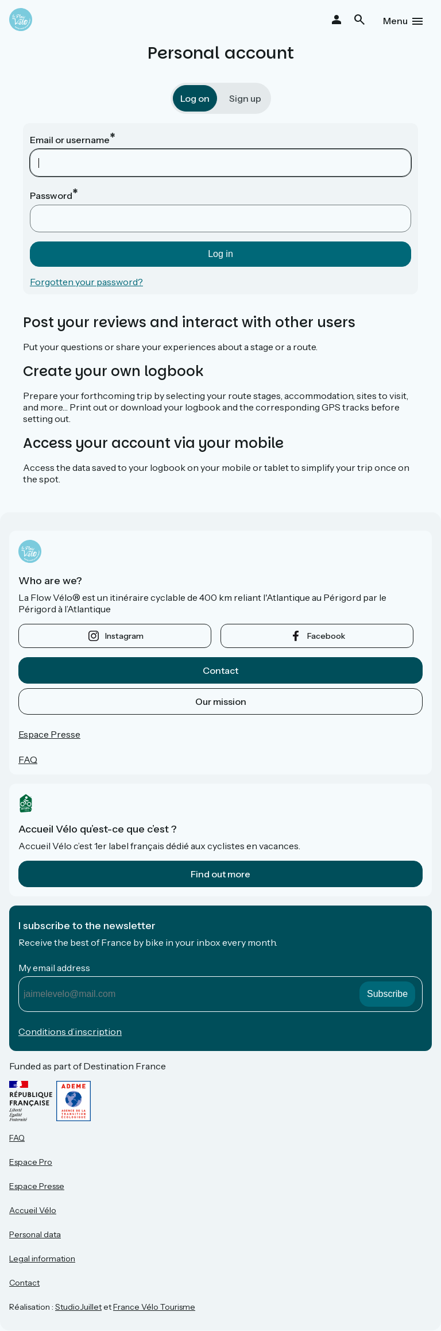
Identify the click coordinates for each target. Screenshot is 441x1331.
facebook (326, 636)
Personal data (35, 1234)
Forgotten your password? (86, 281)
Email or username (70, 139)
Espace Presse (49, 734)
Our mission (220, 701)
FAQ (27, 759)
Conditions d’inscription (70, 1031)
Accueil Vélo (32, 1210)
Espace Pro (30, 1162)
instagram (124, 636)
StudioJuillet (78, 1307)
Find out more (220, 874)
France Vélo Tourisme (154, 1307)
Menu (395, 20)
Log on (195, 98)
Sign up (245, 98)
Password (51, 195)
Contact (220, 670)
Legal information (42, 1258)
